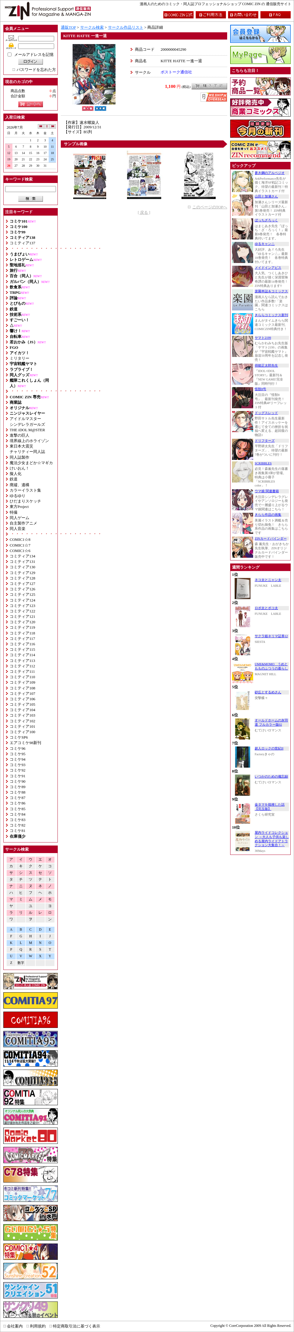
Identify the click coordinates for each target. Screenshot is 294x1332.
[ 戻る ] (144, 212)
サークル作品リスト (125, 27)
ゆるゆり (17, 495)
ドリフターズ (265, 440)
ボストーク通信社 (176, 72)
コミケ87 (17, 797)
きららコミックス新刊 (271, 315)
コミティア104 (22, 710)
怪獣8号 (260, 389)
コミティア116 (22, 644)
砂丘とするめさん (268, 692)
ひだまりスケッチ (25, 501)
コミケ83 (17, 819)
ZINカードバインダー (271, 538)
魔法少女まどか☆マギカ (31, 463)
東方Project (19, 506)
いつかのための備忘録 (271, 776)
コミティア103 (22, 715)
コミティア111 (22, 671)
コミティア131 (22, 561)
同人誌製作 (19, 457)
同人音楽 (17, 528)
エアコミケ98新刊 (25, 742)
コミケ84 (17, 814)
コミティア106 (22, 699)
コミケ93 (17, 764)
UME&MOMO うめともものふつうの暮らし (271, 666)
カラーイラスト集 (25, 490)
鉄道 (14, 479)
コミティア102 (22, 721)
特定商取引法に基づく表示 (76, 1326)
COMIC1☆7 (20, 545)
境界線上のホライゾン (29, 440)
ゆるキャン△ (265, 244)
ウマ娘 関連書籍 (267, 491)
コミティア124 (22, 600)
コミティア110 (22, 677)
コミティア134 (22, 556)
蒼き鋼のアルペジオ (270, 173)
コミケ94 (17, 759)
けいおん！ (19, 468)
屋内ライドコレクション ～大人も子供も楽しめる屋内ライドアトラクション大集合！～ (272, 839)
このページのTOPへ (209, 207)
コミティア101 (22, 726)
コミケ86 (17, 803)
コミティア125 (22, 594)
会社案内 (15, 1326)
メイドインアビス (268, 267)
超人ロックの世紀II (269, 748)
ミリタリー (19, 358)
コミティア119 (22, 627)
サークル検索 (92, 27)
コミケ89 (17, 787)
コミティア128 (22, 578)
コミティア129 (22, 572)
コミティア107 (22, 693)
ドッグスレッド (266, 413)
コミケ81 (17, 830)
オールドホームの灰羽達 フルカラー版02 (271, 722)
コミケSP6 (19, 737)
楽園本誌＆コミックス (271, 291)
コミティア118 (22, 633)
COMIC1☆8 (20, 539)
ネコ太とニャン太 (268, 580)
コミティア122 (22, 611)
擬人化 (15, 473)
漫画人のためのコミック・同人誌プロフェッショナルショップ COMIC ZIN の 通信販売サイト (215, 4)
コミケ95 (17, 754)
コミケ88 (17, 792)
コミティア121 (22, 616)
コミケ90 (17, 781)
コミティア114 (22, 655)
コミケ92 (17, 770)
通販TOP (68, 27)
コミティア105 (22, 704)
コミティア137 (22, 243)
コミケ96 (17, 748)
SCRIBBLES (263, 463)
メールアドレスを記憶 (34, 54)
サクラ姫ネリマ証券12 (271, 636)
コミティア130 (22, 567)
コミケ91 (17, 776)
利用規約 (38, 1326)
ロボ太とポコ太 (266, 608)
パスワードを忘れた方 (36, 69)
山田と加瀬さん (266, 196)
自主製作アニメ (23, 523)
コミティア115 (22, 649)
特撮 (14, 512)
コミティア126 (22, 589)
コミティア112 (22, 666)
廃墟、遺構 (19, 485)
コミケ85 (17, 809)
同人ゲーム (19, 517)
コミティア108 (22, 688)
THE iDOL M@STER (27, 430)
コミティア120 (22, 622)
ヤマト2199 (263, 337)
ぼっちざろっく (266, 220)
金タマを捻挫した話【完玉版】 (270, 806)
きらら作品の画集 (268, 514)
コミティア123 (22, 605)
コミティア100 (22, 732)
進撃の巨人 (19, 435)
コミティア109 (22, 682)
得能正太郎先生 (266, 365)
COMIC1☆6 (20, 550)
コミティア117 (22, 638)
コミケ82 (17, 825)
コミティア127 (22, 583)
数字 (21, 962)
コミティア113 (22, 660)
